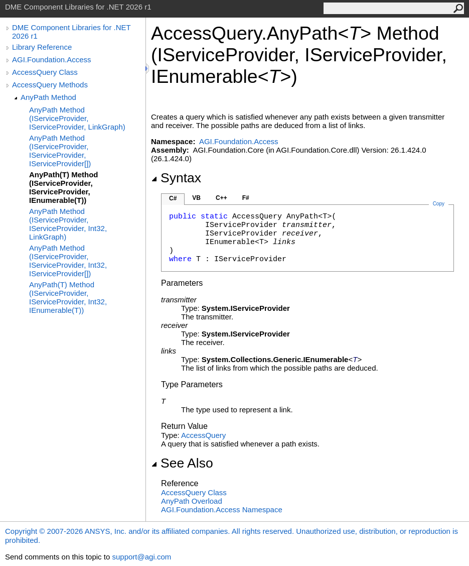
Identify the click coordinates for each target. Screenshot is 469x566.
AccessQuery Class (45, 72)
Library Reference (42, 47)
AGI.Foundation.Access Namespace (221, 509)
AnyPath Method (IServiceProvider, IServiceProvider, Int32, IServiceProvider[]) (68, 261)
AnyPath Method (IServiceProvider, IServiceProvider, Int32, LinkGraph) (68, 224)
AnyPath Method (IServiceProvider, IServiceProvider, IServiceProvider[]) (60, 151)
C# (173, 198)
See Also (182, 463)
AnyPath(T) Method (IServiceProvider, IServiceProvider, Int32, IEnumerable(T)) (68, 297)
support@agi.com (141, 556)
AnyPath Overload (191, 501)
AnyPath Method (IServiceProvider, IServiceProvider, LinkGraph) (77, 118)
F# (245, 197)
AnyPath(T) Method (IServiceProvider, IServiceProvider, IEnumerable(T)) (63, 187)
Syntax (176, 177)
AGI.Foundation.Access (51, 59)
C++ (221, 197)
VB (196, 197)
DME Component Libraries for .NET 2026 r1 (71, 31)
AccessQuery (203, 435)
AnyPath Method (48, 97)
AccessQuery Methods (50, 84)
